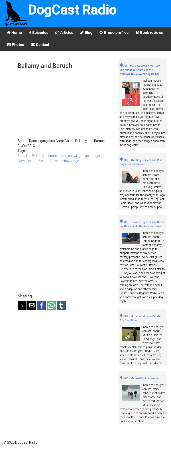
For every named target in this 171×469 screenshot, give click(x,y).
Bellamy (38, 156)
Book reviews (149, 32)
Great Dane (26, 161)
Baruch (23, 156)
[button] (22, 305)
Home (14, 32)
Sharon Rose (48, 161)
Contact (40, 44)
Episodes (38, 32)
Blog (86, 32)
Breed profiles (114, 32)
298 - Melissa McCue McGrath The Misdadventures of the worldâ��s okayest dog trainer (140, 70)
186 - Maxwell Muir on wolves (140, 378)
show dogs (70, 161)
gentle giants (94, 156)
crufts (52, 156)
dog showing (71, 156)
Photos (15, 44)
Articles (64, 32)
